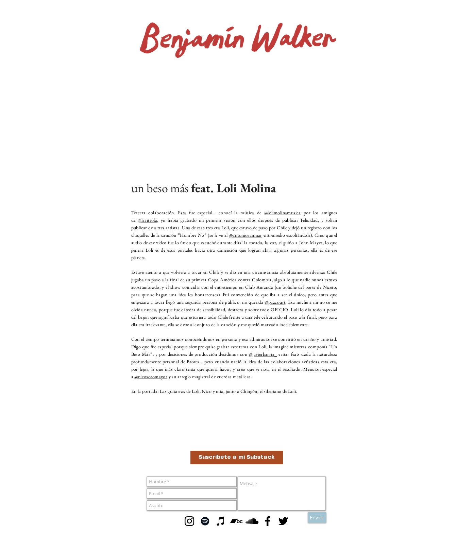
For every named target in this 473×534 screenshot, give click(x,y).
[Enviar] (317, 517)
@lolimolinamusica (282, 213)
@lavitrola (147, 220)
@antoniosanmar (245, 235)
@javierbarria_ (263, 354)
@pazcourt (275, 302)
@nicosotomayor (150, 376)
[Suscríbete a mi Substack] (236, 457)
